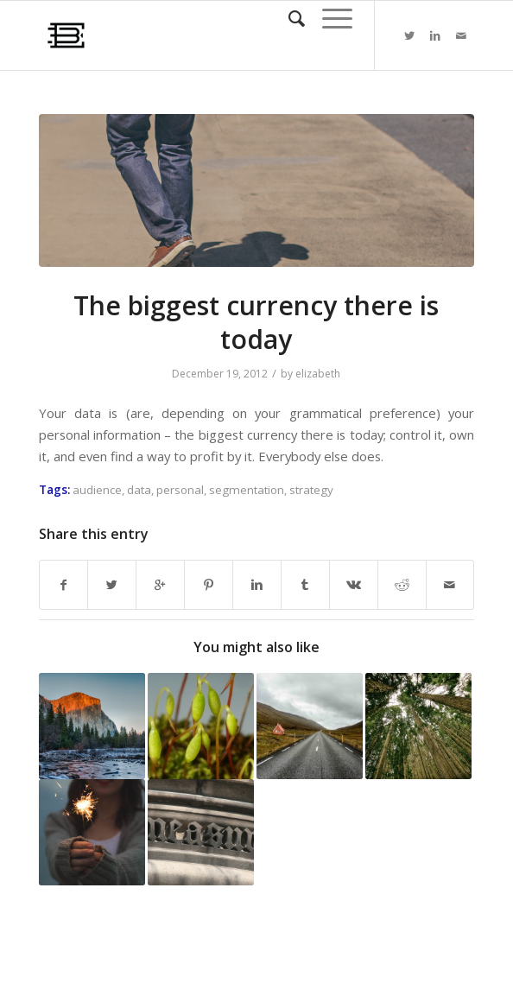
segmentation (246, 490)
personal (180, 490)
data (139, 490)
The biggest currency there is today (256, 322)
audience (97, 490)
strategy (311, 490)
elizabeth (317, 373)
